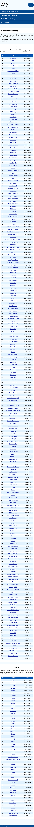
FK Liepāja (13, 645)
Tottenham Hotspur (13, 193)
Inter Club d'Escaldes (13, 492)
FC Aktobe (13, 640)
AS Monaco (13, 68)
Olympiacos (13, 206)
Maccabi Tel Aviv (13, 229)
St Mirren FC (13, 446)
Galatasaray (13, 150)
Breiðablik (13, 538)
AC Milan (13, 86)
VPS (13, 658)
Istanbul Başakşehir (13, 318)
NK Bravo (13, 533)
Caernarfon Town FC (13, 505)
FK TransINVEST (13, 579)
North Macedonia (13, 813)
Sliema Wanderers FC (13, 574)
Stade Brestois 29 (13, 83)
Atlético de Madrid (13, 88)
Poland (13, 736)
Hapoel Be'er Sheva (13, 467)
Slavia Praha (13, 157)
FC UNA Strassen (13, 656)
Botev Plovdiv (13, 413)
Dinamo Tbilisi (13, 653)
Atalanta (13, 73)
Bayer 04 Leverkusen (13, 91)
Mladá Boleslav (13, 313)
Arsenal (13, 76)
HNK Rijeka (13, 375)
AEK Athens (13, 449)
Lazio (13, 173)
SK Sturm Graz (13, 137)
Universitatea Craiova (13, 566)
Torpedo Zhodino (13, 602)
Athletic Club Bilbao (13, 170)
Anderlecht (13, 183)
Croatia (13, 716)
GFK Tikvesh (13, 651)
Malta (13, 805)
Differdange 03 (13, 418)
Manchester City (13, 99)
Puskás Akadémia (13, 387)
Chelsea (13, 252)
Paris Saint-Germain (13, 124)
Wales (13, 774)
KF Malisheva (13, 622)
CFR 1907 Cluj (13, 382)
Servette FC (13, 395)
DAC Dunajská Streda (13, 584)
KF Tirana (13, 635)
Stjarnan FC (13, 523)
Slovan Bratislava (13, 145)
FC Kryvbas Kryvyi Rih (13, 398)
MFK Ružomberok (13, 354)
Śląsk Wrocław (13, 472)
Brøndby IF (13, 461)
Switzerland (13, 711)
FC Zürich (13, 454)
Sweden (13, 723)
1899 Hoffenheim (13, 234)
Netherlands (13, 695)
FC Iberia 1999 (13, 444)
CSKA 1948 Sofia (13, 477)
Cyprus (13, 734)
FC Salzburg (12, 132)
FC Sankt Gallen (13, 308)
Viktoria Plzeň (13, 186)
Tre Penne (13, 599)
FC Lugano (13, 257)
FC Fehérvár (13, 474)
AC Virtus (13, 423)
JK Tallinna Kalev (13, 615)
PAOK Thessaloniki (13, 216)
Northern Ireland (13, 780)
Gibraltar (13, 797)
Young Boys (13, 147)
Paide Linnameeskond (13, 405)
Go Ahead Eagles (13, 546)
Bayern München (13, 94)
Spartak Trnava (13, 479)
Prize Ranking (5, 22)
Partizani (13, 520)
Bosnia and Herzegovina (13, 759)
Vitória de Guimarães (13, 247)
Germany (13, 683)
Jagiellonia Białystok (13, 232)
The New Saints (13, 303)
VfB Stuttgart (13, 122)
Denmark (13, 731)
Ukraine (13, 708)
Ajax (13, 178)
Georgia (13, 795)
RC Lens (13, 433)
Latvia (13, 762)
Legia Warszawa (13, 198)
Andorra (13, 800)
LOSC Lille (13, 81)
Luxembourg (12, 803)
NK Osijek (13, 469)
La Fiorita (13, 502)
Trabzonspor (13, 372)
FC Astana (13, 275)
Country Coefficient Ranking (10, 12)
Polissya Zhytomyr (13, 553)
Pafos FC (13, 272)
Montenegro (13, 792)
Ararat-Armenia (13, 484)
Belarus (13, 777)
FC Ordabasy (13, 357)
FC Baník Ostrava (13, 451)
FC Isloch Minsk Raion (13, 610)
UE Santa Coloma (13, 341)
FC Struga (13, 431)
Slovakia (13, 721)
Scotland (13, 706)
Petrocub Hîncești (13, 316)
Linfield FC (13, 633)
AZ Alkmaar (13, 211)
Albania (13, 808)
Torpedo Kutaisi (13, 525)
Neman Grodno (13, 594)
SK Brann (13, 377)
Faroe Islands (13, 787)
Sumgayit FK (13, 587)
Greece (13, 729)
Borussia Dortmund (13, 66)
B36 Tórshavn (13, 630)
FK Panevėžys (13, 339)
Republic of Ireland (13, 757)
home (31, 5)
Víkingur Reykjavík (13, 267)
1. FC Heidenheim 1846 (13, 249)
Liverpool (13, 58)
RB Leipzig (13, 142)
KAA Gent (13, 295)
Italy (13, 680)
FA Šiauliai (13, 605)
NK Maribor (13, 347)
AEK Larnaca (13, 569)
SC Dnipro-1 (13, 551)
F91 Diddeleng (13, 518)
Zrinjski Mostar (13, 392)
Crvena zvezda (13, 134)
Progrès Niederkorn (13, 582)
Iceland (13, 764)
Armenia (13, 751)
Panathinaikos (13, 306)
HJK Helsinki (13, 311)
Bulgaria (13, 749)
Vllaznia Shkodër (13, 617)
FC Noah (13, 265)
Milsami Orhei (13, 497)
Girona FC (13, 129)
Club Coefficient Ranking (9, 15)
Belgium (13, 700)
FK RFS (13, 224)
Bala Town (13, 607)
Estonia (13, 785)
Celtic (13, 114)
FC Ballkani (13, 359)
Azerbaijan (13, 739)
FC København (13, 301)
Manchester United (13, 203)
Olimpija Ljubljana (13, 260)
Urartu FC (13, 507)
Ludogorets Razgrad (13, 226)
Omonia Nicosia (13, 290)
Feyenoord (13, 109)
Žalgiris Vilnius (13, 543)
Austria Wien (13, 556)
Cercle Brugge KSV (13, 242)
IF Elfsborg (13, 209)
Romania (13, 746)
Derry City (13, 620)
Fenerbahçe (13, 201)
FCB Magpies (13, 513)
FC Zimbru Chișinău (13, 589)
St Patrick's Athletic (13, 380)
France (13, 690)
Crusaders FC (13, 612)
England (13, 685)
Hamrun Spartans (13, 426)
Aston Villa (13, 78)
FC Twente (13, 270)
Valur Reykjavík (13, 510)
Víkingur (13, 536)
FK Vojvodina (13, 436)
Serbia (13, 713)
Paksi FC (13, 349)
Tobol (13, 490)
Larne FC (13, 329)
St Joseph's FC (13, 638)
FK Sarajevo (13, 530)
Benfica (13, 96)
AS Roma (13, 221)
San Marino (13, 810)
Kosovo (13, 782)
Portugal (13, 693)
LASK (13, 331)
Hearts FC (13, 285)
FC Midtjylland (13, 155)
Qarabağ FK (13, 163)
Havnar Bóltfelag (13, 576)
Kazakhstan (13, 767)
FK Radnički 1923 (13, 548)
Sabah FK (13, 482)
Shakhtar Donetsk (13, 127)
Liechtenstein (13, 815)
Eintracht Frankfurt (13, 175)
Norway (13, 726)
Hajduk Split (13, 464)
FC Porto (13, 237)
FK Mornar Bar (13, 400)
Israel (13, 754)
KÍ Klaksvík (13, 344)
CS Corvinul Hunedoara (13, 410)
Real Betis (13, 321)
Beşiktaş (13, 219)
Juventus (13, 101)
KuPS (13, 541)
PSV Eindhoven (12, 104)
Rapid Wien (13, 244)
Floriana (13, 495)
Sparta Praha (13, 119)
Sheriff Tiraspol (13, 415)
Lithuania (13, 790)
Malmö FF (13, 160)
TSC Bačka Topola (13, 324)
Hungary (13, 744)
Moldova (13, 769)
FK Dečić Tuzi (13, 364)
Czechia (13, 703)
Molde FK (13, 293)
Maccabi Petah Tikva (13, 441)
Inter (13, 60)
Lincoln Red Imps (13, 336)
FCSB (13, 168)
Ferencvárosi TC (13, 180)
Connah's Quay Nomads (13, 643)
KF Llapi (13, 487)
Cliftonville (13, 571)
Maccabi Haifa (13, 564)
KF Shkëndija (13, 648)
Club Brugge (12, 111)
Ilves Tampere (13, 459)
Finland (13, 772)
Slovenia (13, 741)
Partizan (13, 367)
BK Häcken (13, 385)
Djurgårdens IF (13, 280)
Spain (13, 688)
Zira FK (13, 352)
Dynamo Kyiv (13, 165)
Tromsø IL (13, 456)
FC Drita (13, 390)
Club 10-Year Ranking (8, 19)
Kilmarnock (13, 369)
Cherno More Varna (13, 559)
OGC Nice (13, 283)
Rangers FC (13, 191)
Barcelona (13, 63)
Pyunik (13, 334)
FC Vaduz (13, 561)
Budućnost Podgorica (13, 515)
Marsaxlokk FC (13, 628)
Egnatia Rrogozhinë (13, 421)
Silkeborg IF (13, 438)
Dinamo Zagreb (13, 106)
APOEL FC (13, 278)
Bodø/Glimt (13, 152)
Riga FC (13, 592)
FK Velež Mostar (13, 597)
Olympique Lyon (13, 188)
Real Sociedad (13, 214)
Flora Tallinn (13, 362)
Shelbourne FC (13, 528)
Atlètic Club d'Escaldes (13, 625)
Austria (13, 698)
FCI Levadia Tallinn (13, 500)
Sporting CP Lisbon (13, 71)
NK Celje (12, 298)
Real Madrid (13, 117)
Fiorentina (13, 288)
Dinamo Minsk (13, 326)
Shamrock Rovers (13, 255)
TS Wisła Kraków (13, 408)
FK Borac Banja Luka (13, 262)
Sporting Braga (13, 196)
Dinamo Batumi (13, 428)
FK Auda (13, 403)
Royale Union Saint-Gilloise (13, 239)
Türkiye (13, 718)
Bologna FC (13, 140)
